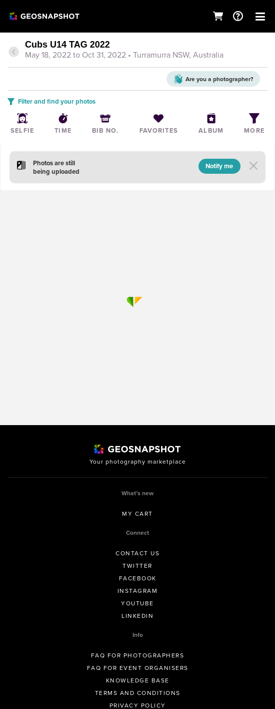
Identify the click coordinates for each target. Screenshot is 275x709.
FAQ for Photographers (137, 655)
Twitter (137, 565)
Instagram (138, 590)
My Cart (137, 513)
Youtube (137, 603)
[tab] (138, 50)
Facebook (137, 578)
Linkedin (138, 615)
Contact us (138, 553)
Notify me (219, 166)
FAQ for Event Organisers (137, 667)
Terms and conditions (137, 692)
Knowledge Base (138, 680)
